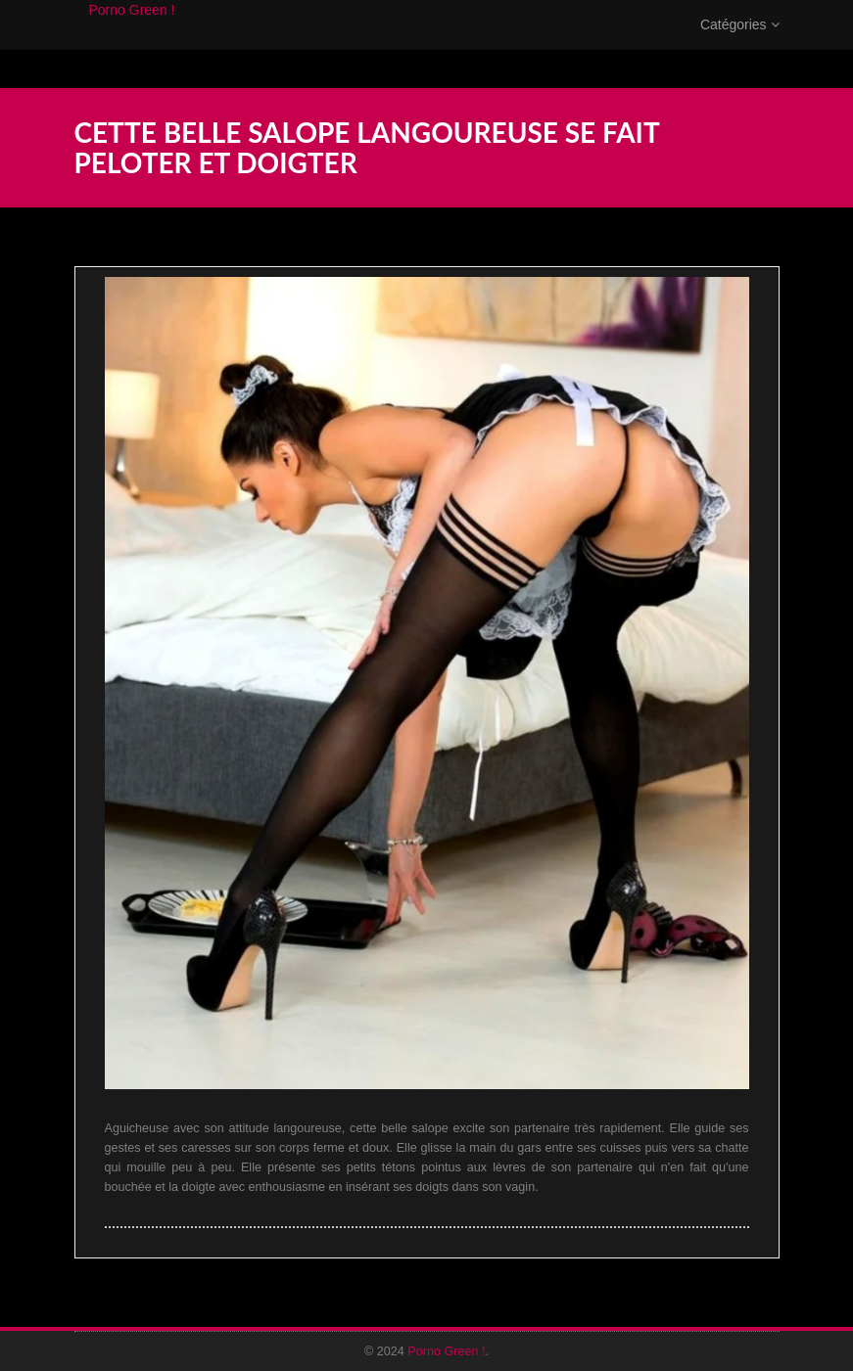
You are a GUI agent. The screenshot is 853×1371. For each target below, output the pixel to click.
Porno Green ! (132, 29)
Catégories (740, 44)
